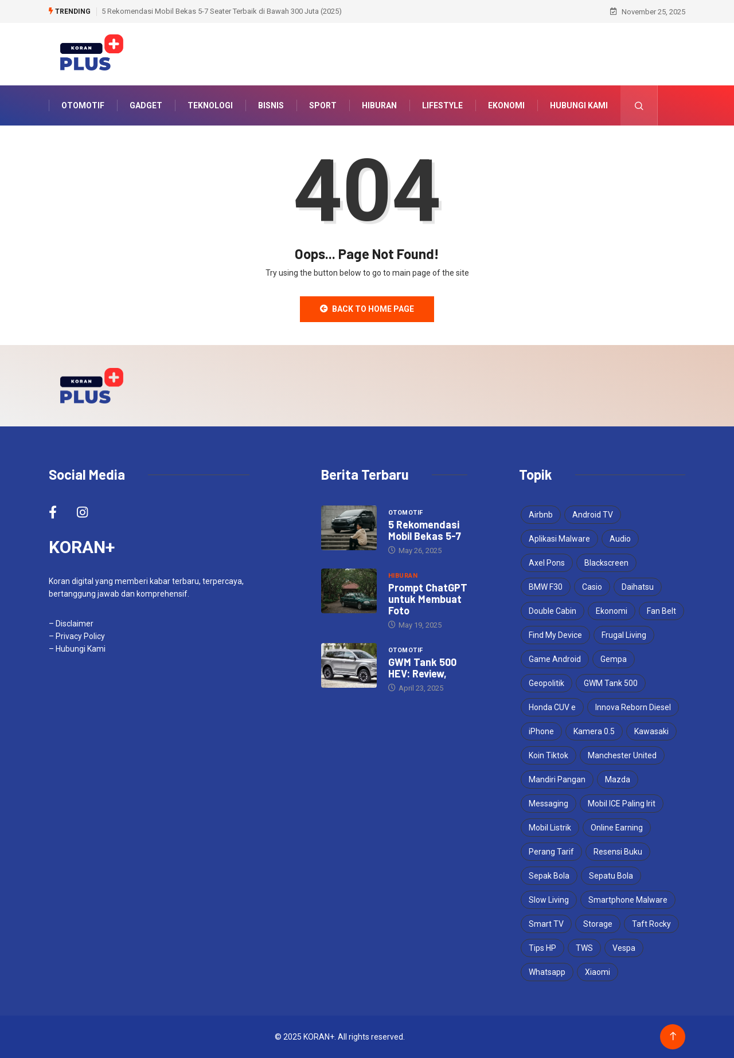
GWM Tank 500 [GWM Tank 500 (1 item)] (611, 683)
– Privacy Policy (77, 636)
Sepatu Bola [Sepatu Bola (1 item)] (611, 875)
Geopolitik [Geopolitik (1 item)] (546, 683)
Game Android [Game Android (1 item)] (555, 659)
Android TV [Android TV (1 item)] (592, 514)
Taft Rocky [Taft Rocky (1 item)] (651, 923)
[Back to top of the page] (673, 1036)
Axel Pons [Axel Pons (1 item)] (547, 562)
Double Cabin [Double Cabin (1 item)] (552, 611)
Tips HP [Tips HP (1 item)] (542, 948)
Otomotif (82, 105)
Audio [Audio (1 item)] (620, 538)
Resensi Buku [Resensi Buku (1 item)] (618, 851)
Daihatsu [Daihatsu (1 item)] (638, 586)
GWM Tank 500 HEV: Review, (422, 668)
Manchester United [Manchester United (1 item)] (622, 755)
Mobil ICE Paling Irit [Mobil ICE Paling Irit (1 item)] (621, 803)
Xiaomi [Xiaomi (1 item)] (597, 972)
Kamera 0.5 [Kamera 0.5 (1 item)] (594, 731)
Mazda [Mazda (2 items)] (617, 779)
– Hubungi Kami (77, 648)
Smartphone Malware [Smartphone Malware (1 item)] (627, 899)
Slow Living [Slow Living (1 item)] (549, 899)
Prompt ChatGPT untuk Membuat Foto (427, 599)
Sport (323, 105)
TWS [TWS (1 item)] (584, 948)
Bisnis (271, 105)
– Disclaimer (71, 623)
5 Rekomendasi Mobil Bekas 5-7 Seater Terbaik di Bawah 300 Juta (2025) (221, 11)
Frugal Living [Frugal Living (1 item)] (624, 635)
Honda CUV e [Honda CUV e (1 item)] (552, 707)
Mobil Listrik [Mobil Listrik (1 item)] (550, 827)
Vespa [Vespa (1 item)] (623, 948)
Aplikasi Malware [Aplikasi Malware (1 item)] (559, 538)
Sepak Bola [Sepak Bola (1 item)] (549, 875)
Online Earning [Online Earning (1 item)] (617, 827)
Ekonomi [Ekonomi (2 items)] (611, 611)
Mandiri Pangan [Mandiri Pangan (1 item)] (557, 779)
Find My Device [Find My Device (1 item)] (555, 635)
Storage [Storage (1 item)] (597, 923)
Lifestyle (442, 105)
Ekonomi (506, 105)
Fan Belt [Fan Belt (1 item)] (661, 611)
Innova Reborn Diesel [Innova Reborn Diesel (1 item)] (633, 707)
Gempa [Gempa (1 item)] (613, 659)
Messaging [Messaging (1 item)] (548, 803)
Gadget (146, 105)
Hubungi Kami (579, 105)
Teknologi (210, 105)
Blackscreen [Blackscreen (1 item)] (606, 562)
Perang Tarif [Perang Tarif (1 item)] (551, 851)
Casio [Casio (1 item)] (592, 586)
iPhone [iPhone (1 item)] (541, 731)
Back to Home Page (367, 309)
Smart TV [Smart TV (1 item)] (546, 923)
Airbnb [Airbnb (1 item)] (541, 514)
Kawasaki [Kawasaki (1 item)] (651, 731)
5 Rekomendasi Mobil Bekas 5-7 (424, 530)
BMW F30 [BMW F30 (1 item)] (546, 586)
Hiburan (379, 105)
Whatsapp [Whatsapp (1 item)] (547, 972)
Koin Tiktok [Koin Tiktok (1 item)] (548, 755)
